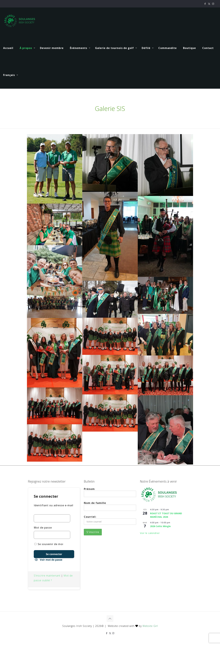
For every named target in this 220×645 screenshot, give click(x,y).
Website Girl (150, 626)
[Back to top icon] (110, 618)
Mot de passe (43, 527)
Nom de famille (110, 506)
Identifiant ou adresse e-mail (53, 505)
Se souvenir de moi (48, 544)
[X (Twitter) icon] (209, 3)
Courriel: (110, 520)
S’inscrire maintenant (47, 575)
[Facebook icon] (205, 3)
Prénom (110, 492)
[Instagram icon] (213, 3)
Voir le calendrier (150, 533)
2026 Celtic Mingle (160, 526)
